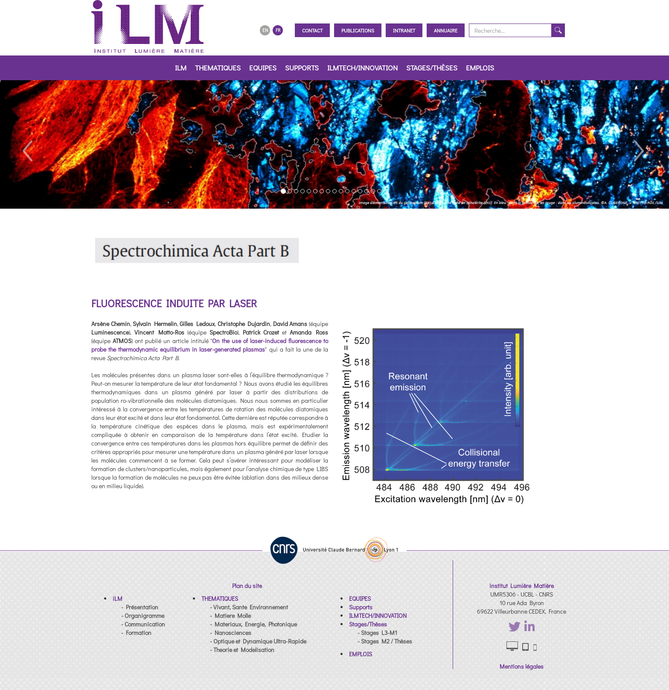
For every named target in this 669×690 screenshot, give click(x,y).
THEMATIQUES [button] (218, 68)
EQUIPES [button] (262, 68)
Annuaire (445, 30)
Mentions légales (522, 666)
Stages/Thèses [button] (431, 68)
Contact (312, 30)
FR (278, 30)
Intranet (404, 30)
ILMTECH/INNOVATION (362, 68)
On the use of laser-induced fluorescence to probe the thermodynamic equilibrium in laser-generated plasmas (209, 345)
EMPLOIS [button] (480, 68)
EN (265, 30)
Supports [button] (302, 68)
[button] (26, 144)
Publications (357, 30)
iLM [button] (180, 68)
